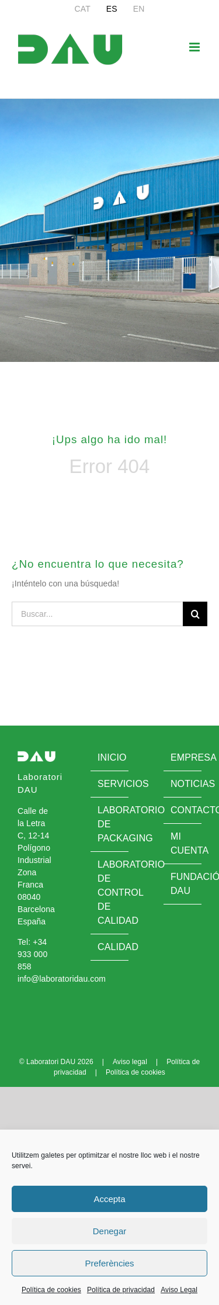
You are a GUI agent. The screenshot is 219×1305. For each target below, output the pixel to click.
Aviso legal (130, 1062)
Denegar (110, 1231)
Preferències (109, 1263)
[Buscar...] (97, 614)
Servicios (110, 784)
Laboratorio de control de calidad (110, 892)
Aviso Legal (179, 1290)
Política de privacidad (121, 1290)
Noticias (183, 784)
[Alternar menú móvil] (195, 47)
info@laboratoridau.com (62, 978)
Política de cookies (51, 1290)
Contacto (183, 810)
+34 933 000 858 (32, 954)
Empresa (183, 757)
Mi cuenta (183, 843)
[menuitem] (82, 9)
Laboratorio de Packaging (110, 824)
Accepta (109, 1199)
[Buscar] (195, 614)
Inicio (110, 757)
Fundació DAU (183, 884)
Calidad (110, 947)
